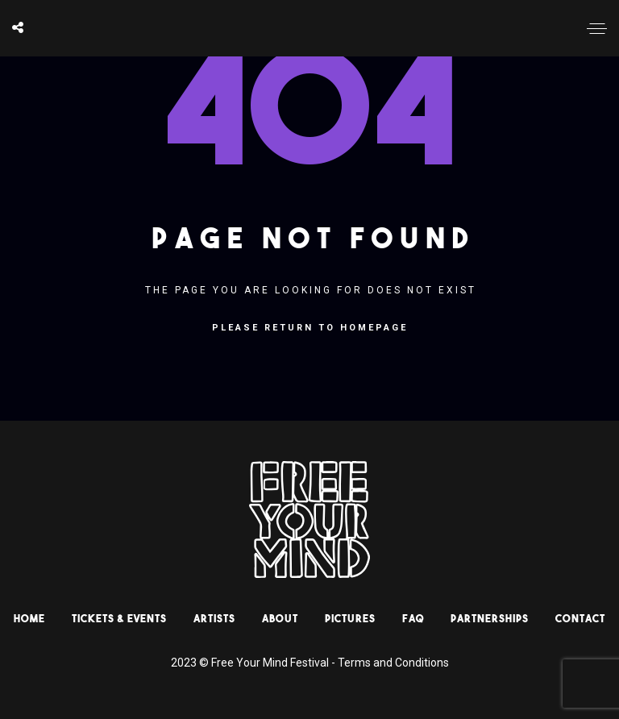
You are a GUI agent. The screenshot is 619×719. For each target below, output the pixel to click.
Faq (413, 618)
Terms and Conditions (393, 662)
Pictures (350, 618)
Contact (580, 618)
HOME (29, 618)
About (280, 618)
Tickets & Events (119, 618)
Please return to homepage (310, 327)
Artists (214, 618)
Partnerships (490, 618)
